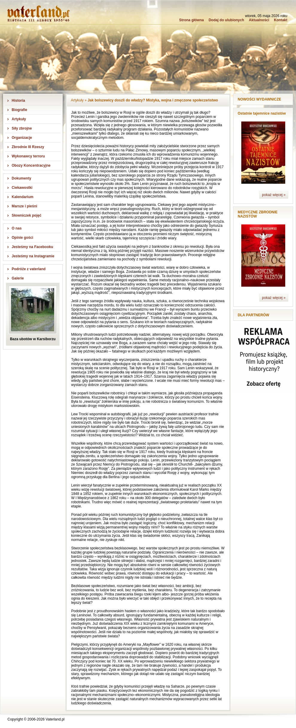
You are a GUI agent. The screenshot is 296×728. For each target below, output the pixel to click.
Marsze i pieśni (24, 206)
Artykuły (19, 119)
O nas (17, 228)
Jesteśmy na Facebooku (32, 247)
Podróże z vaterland (28, 269)
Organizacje (22, 138)
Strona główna (191, 20)
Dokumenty (21, 178)
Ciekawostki (22, 188)
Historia (18, 100)
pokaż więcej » (274, 195)
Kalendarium (22, 197)
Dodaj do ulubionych (226, 20)
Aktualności (259, 20)
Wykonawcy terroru (28, 156)
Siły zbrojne (22, 128)
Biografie (19, 110)
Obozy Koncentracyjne (31, 165)
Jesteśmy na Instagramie (33, 256)
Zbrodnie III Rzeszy (28, 147)
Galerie (18, 278)
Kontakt (280, 20)
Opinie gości (22, 237)
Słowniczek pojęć (26, 215)
